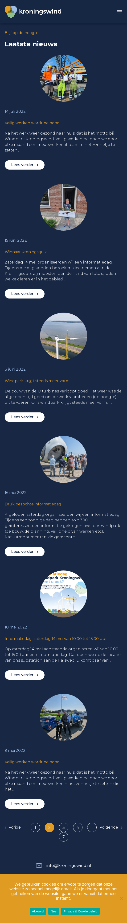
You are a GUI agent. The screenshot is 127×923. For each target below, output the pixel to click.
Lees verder (24, 165)
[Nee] (121, 898)
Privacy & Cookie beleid (80, 911)
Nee (54, 911)
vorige (13, 827)
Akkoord (38, 911)
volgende (111, 827)
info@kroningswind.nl (68, 865)
